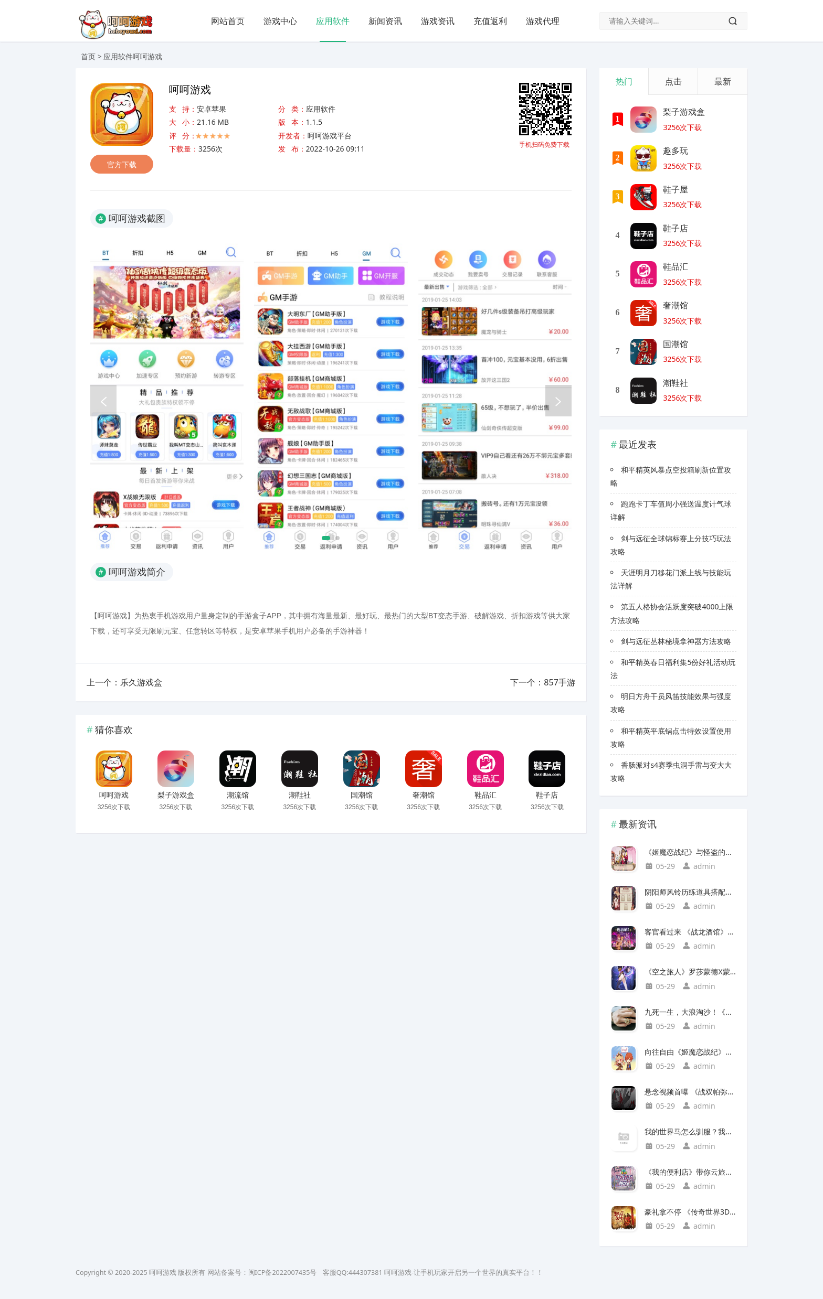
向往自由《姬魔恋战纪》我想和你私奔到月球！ (690, 1052)
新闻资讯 (385, 21)
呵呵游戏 (114, 795)
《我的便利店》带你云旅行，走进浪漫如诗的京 (690, 1172)
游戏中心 (280, 21)
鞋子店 (547, 795)
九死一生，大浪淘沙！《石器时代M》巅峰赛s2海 (690, 1012)
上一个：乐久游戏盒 (124, 682)
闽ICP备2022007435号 (282, 1272)
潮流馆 (238, 795)
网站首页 (228, 21)
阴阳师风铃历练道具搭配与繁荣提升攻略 (690, 892)
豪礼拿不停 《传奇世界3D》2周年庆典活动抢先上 (690, 1212)
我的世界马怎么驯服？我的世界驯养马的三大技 (690, 1131)
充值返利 (490, 21)
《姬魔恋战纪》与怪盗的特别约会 (690, 852)
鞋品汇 (485, 795)
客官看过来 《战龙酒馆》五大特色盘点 (690, 932)
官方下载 (121, 164)
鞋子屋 (675, 189)
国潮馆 (362, 795)
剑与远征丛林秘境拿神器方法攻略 (676, 641)
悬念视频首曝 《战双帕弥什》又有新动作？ (690, 1092)
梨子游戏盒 (175, 795)
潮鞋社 (300, 795)
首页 (88, 56)
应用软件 (333, 21)
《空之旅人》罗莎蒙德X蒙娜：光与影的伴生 (690, 971)
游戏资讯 (438, 21)
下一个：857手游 (542, 682)
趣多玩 (675, 150)
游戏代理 (543, 21)
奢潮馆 (424, 795)
